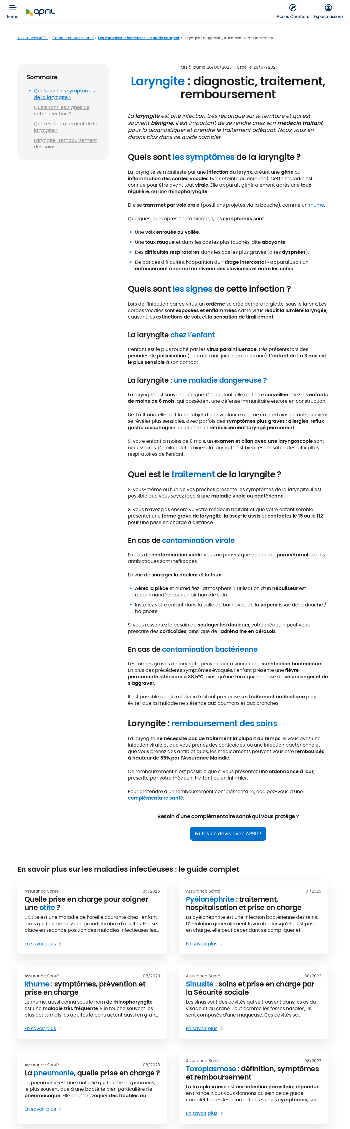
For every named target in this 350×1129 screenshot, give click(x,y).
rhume (316, 205)
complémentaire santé (155, 798)
